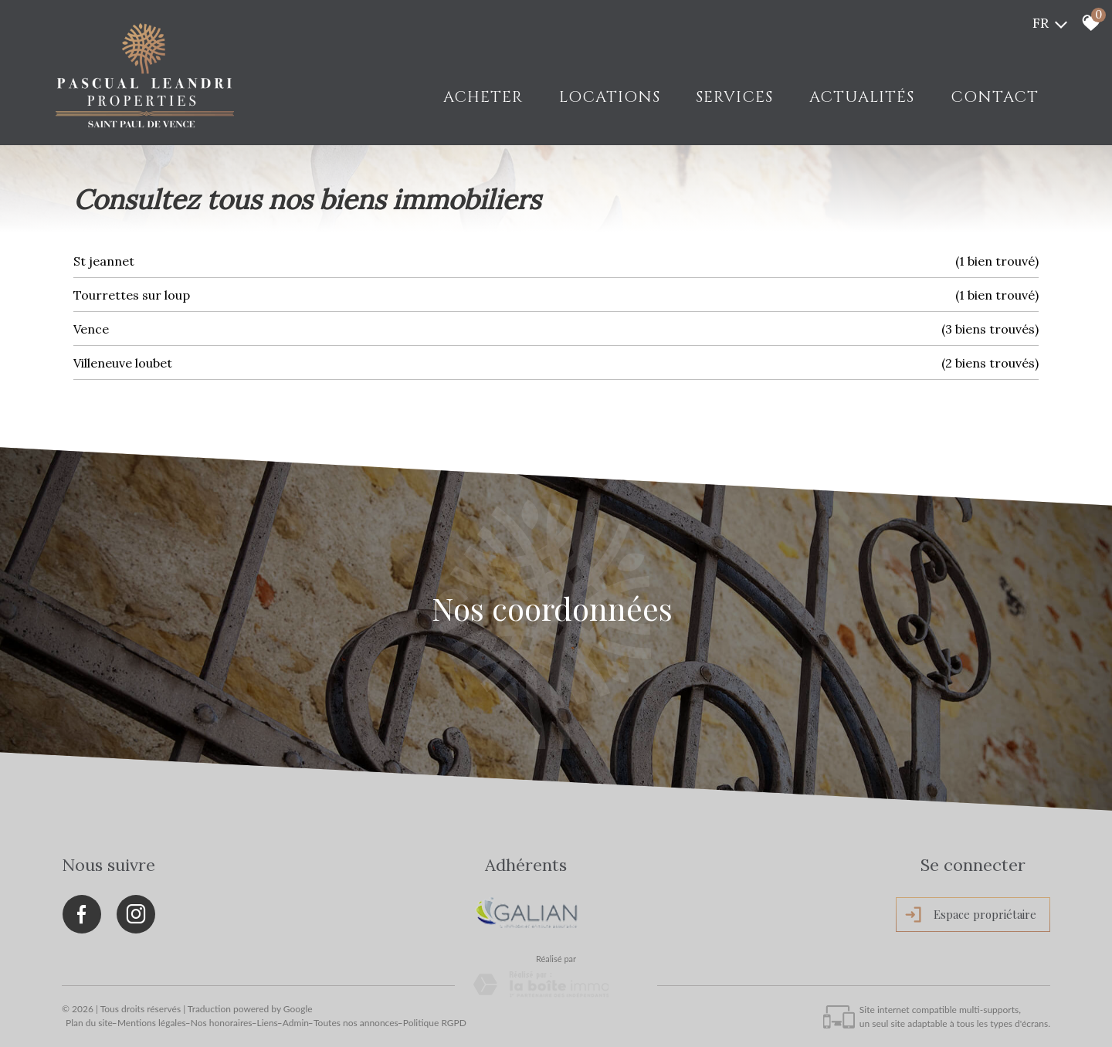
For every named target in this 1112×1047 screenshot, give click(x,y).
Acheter (485, 96)
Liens (267, 1020)
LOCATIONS (611, 96)
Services (736, 96)
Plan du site (89, 1020)
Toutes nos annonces (356, 1020)
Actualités (862, 96)
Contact (995, 96)
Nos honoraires (222, 1020)
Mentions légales (151, 1020)
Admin (296, 1020)
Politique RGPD (434, 1020)
